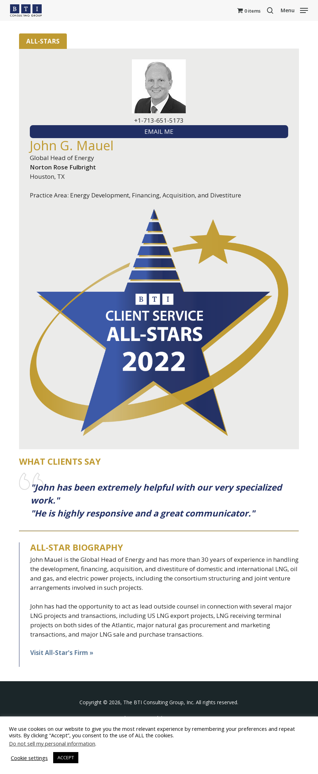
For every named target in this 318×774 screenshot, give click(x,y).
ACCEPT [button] (65, 757)
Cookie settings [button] (29, 758)
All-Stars (43, 41)
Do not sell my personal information (52, 743)
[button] (294, 9)
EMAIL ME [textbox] (159, 131)
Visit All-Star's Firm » (61, 652)
